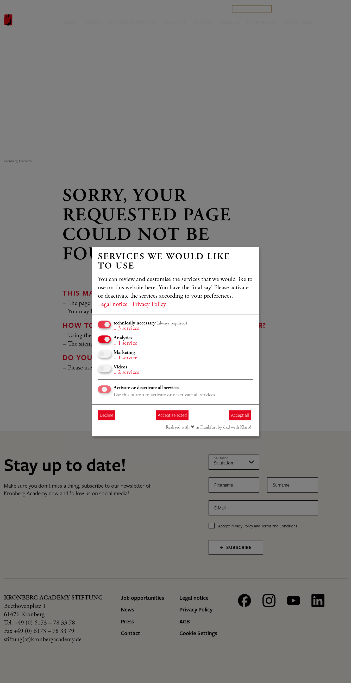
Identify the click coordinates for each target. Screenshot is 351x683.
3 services (126, 328)
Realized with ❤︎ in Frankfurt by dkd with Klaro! (208, 427)
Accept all (240, 415)
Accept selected (172, 415)
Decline (106, 415)
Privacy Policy (149, 305)
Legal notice (113, 305)
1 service (125, 343)
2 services (126, 372)
